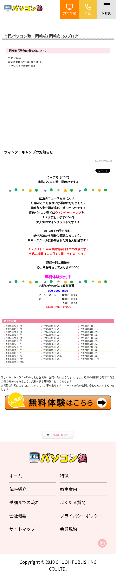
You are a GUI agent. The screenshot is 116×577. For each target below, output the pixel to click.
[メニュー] (106, 9)
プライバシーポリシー (81, 515)
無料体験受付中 (58, 277)
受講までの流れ (24, 502)
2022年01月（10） (16, 362)
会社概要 (17, 515)
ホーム (15, 475)
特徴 (64, 475)
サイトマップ (22, 529)
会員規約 (68, 529)
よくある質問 (73, 502)
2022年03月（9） (52, 359)
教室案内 (68, 489)
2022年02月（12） (90, 359)
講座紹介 (17, 489)
